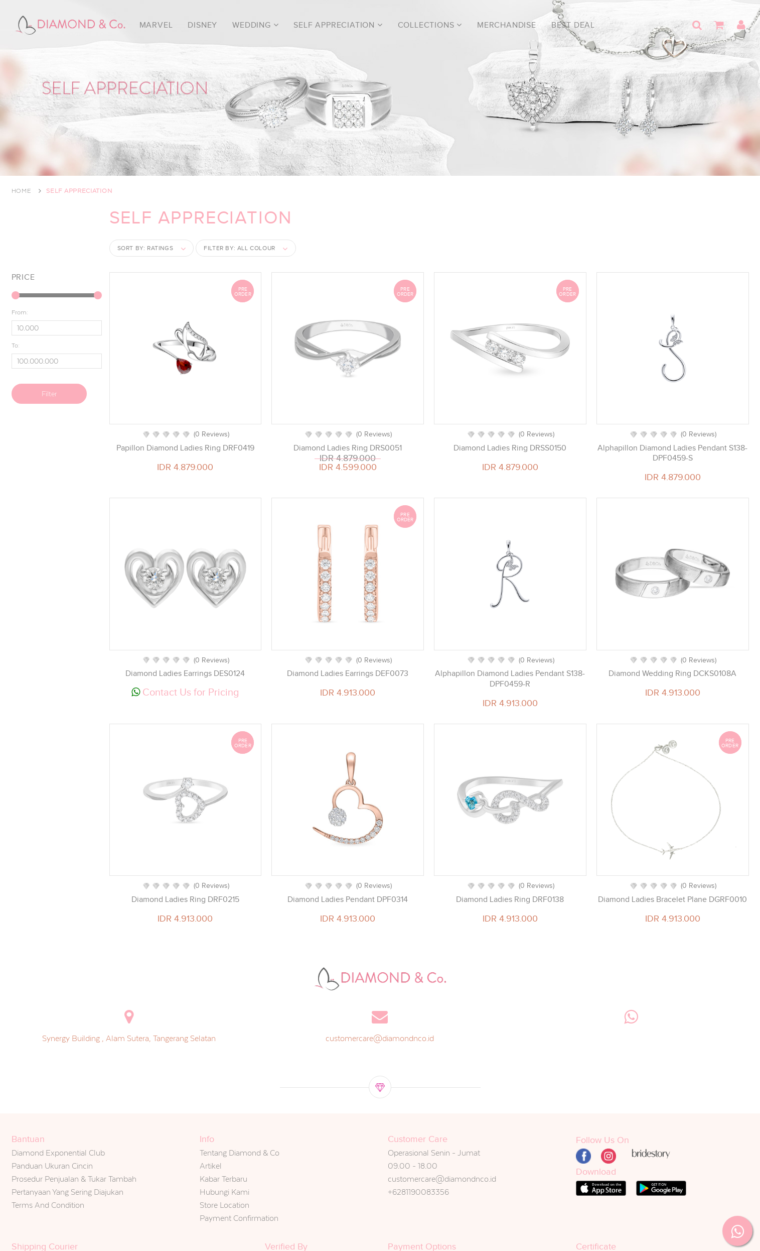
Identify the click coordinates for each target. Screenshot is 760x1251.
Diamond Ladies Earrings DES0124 (185, 673)
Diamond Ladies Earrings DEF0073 (347, 673)
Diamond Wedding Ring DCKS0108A (672, 673)
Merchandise (506, 25)
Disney (202, 25)
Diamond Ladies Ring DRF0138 (510, 899)
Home (22, 190)
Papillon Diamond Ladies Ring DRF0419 (185, 447)
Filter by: (239, 248)
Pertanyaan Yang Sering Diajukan (67, 1192)
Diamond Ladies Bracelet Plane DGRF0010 (672, 899)
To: (16, 345)
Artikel (211, 1166)
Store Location (224, 1205)
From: (20, 312)
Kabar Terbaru (223, 1179)
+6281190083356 (418, 1192)
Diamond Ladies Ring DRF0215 (185, 899)
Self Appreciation (337, 25)
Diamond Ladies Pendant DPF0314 (347, 899)
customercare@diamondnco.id (380, 1038)
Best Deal (573, 25)
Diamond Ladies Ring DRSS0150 (509, 447)
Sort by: (145, 248)
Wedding (255, 25)
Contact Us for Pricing (185, 692)
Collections (430, 25)
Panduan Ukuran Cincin (52, 1166)
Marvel (156, 25)
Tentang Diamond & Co (239, 1153)
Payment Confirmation (239, 1218)
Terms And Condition (48, 1205)
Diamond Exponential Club (58, 1153)
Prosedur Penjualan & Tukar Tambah (74, 1179)
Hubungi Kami (224, 1192)
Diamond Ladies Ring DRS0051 (347, 447)
